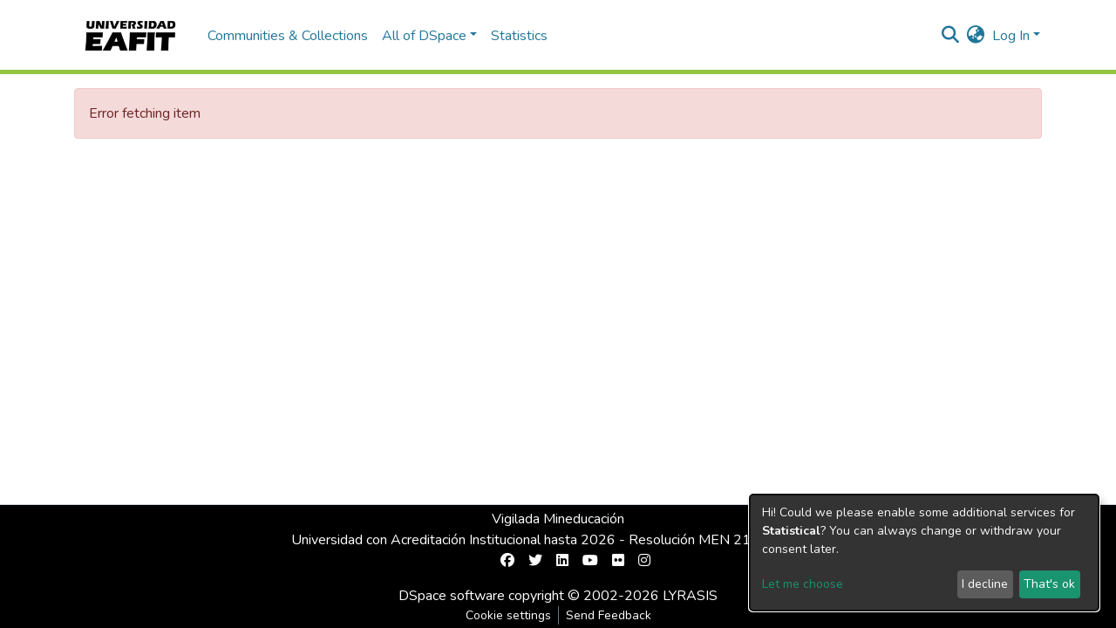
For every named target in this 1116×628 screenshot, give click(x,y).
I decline (985, 584)
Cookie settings (508, 615)
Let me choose (802, 584)
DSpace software (451, 595)
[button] (976, 35)
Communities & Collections (288, 35)
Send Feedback (608, 615)
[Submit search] (951, 35)
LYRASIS (690, 595)
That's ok (1049, 584)
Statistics (519, 35)
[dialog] (924, 553)
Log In (1011, 35)
